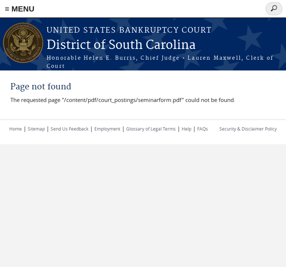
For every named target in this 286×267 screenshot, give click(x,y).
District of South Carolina (121, 45)
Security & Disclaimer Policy (248, 129)
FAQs (202, 129)
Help (186, 129)
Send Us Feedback (69, 129)
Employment (107, 129)
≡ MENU (19, 8)
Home (15, 129)
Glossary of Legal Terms (151, 129)
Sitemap (36, 129)
